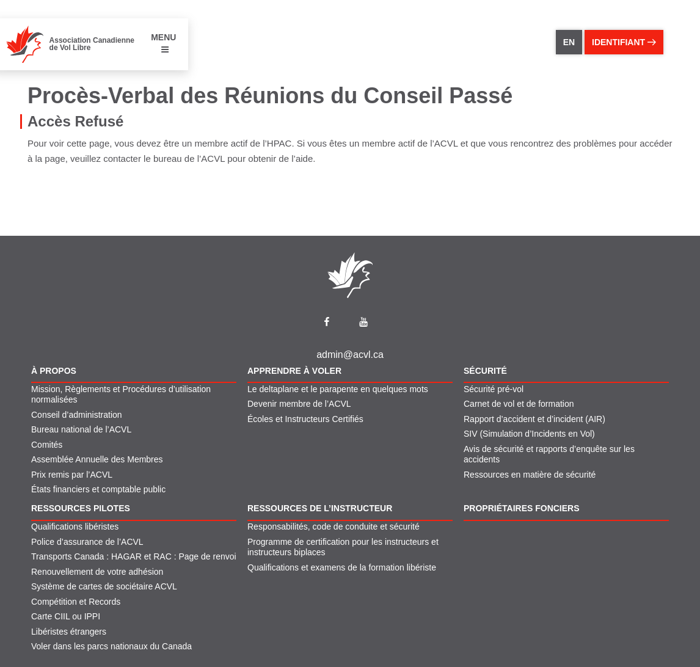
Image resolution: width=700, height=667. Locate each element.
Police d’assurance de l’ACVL (87, 542)
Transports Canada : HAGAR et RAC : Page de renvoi (133, 556)
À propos (53, 371)
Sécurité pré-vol (493, 389)
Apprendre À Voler (294, 371)
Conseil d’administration (76, 415)
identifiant (624, 42)
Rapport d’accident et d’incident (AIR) (534, 419)
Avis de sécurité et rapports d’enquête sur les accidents (549, 454)
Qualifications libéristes (74, 526)
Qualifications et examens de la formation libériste (341, 567)
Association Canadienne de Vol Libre (91, 44)
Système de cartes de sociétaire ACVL (104, 586)
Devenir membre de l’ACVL (299, 404)
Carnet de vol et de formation (519, 404)
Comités (46, 445)
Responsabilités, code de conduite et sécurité (333, 526)
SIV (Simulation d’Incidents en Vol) (529, 434)
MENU (163, 43)
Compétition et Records (75, 602)
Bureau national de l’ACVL (81, 429)
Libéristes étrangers (68, 631)
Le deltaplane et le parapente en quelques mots (337, 389)
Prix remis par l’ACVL (71, 474)
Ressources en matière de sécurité (530, 474)
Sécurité (485, 371)
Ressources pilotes (80, 508)
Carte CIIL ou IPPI (65, 616)
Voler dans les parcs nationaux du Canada (111, 646)
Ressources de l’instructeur (319, 508)
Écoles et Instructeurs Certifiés (305, 419)
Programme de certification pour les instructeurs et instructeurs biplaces (343, 547)
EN (569, 42)
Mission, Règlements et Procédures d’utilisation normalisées (121, 394)
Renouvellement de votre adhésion (97, 572)
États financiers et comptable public (98, 489)
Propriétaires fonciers (522, 508)
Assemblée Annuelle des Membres (97, 459)
